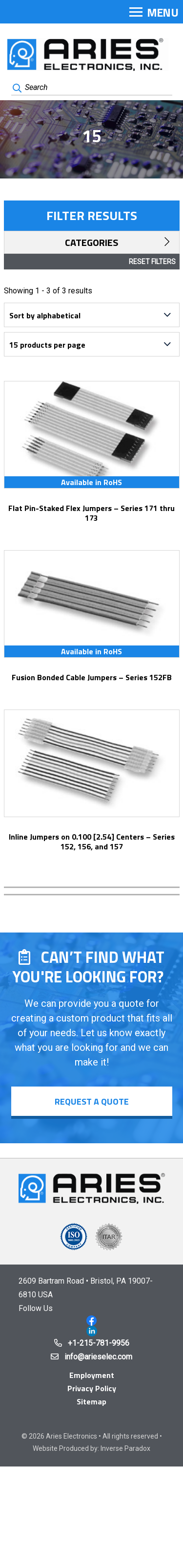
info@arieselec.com (98, 1356)
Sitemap (91, 1401)
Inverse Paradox (125, 1448)
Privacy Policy (91, 1388)
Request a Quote (92, 1101)
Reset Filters (152, 262)
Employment (91, 1375)
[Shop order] (92, 315)
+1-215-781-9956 (98, 1343)
